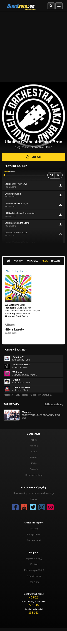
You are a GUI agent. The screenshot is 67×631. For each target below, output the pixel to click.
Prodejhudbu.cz (33, 534)
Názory (55, 261)
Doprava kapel (34, 540)
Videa (34, 451)
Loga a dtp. (34, 582)
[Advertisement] (33, 47)
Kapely (34, 440)
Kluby (34, 463)
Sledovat (33, 157)
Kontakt (34, 564)
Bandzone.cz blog (33, 475)
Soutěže (34, 469)
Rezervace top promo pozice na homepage (33, 493)
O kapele (32, 261)
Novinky (19, 261)
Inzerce (33, 499)
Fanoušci (34, 457)
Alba (45, 261)
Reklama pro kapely (53, 404)
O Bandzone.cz (34, 576)
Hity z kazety (20, 271)
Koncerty (34, 445)
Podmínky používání (34, 570)
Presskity (34, 528)
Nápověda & (34, 558)
